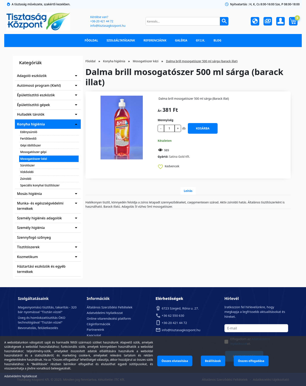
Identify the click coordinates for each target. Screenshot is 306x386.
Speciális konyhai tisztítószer (40, 185)
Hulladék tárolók (30, 114)
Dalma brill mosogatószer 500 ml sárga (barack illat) (202, 61)
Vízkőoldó (27, 172)
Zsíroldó (25, 179)
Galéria (181, 40)
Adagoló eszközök (32, 75)
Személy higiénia (31, 227)
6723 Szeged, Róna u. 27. (180, 308)
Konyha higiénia (31, 124)
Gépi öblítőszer (30, 145)
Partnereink (95, 329)
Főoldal (91, 40)
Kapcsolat (94, 335)
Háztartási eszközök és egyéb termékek (41, 269)
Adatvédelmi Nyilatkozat (105, 313)
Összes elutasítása (175, 361)
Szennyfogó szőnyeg (34, 237)
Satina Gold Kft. (179, 157)
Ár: (160, 111)
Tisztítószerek (28, 247)
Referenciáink (154, 40)
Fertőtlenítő (28, 138)
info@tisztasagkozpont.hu (107, 26)
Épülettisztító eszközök (36, 95)
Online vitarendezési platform (109, 318)
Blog (217, 40)
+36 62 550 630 (173, 315)
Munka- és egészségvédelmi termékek (40, 206)
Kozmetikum (27, 256)
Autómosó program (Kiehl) (39, 85)
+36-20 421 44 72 (101, 21)
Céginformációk (98, 324)
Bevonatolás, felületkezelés (38, 328)
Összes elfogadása (251, 361)
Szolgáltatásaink (121, 40)
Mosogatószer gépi (33, 152)
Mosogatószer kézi (33, 159)
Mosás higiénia (29, 193)
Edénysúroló (28, 132)
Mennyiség (165, 120)
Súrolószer (27, 165)
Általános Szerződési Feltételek (109, 307)
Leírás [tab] (188, 191)
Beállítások (213, 361)
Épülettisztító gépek (33, 104)
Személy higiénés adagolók (39, 218)
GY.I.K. (200, 40)
